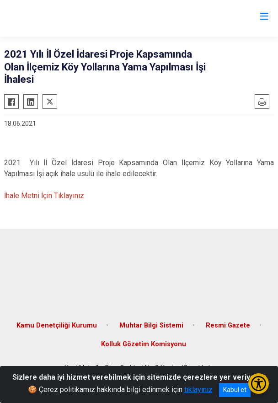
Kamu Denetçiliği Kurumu (56, 325)
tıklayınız (198, 389)
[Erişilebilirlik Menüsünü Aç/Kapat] (258, 383)
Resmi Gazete (228, 325)
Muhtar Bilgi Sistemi (151, 325)
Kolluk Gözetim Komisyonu (143, 344)
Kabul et (234, 389)
